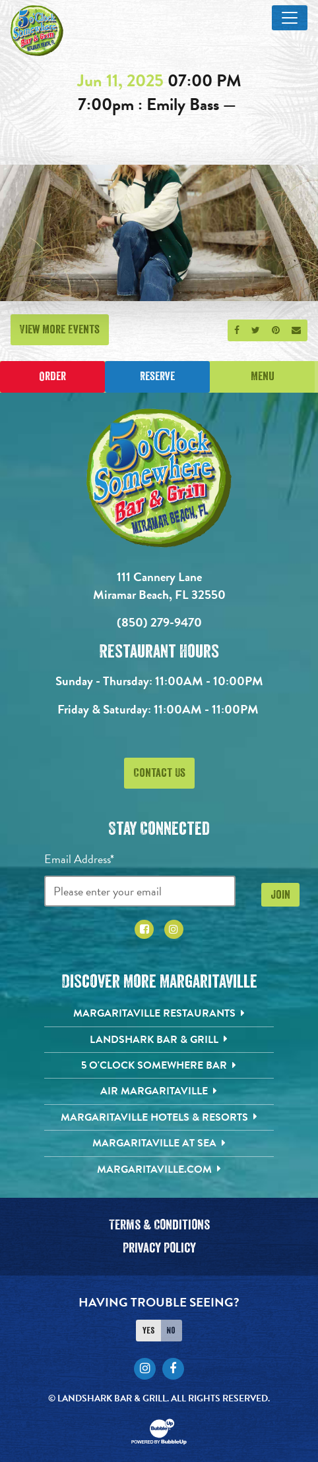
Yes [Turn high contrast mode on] (148, 1330)
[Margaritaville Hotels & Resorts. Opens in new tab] (159, 1117)
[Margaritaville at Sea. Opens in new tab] (159, 1143)
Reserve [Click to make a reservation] (157, 376)
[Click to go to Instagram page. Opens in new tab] (173, 929)
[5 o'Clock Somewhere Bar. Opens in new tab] (159, 1065)
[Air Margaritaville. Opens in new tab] (159, 1091)
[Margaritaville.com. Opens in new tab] (159, 1169)
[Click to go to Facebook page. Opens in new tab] (144, 929)
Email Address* (79, 859)
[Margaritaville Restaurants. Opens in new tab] (159, 1013)
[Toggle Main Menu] (289, 17)
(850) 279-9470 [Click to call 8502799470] (159, 622)
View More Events (60, 329)
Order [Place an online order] (52, 376)
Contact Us (159, 773)
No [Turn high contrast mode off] (170, 1330)
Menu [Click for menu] (262, 376)
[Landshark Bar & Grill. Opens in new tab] (159, 1039)
